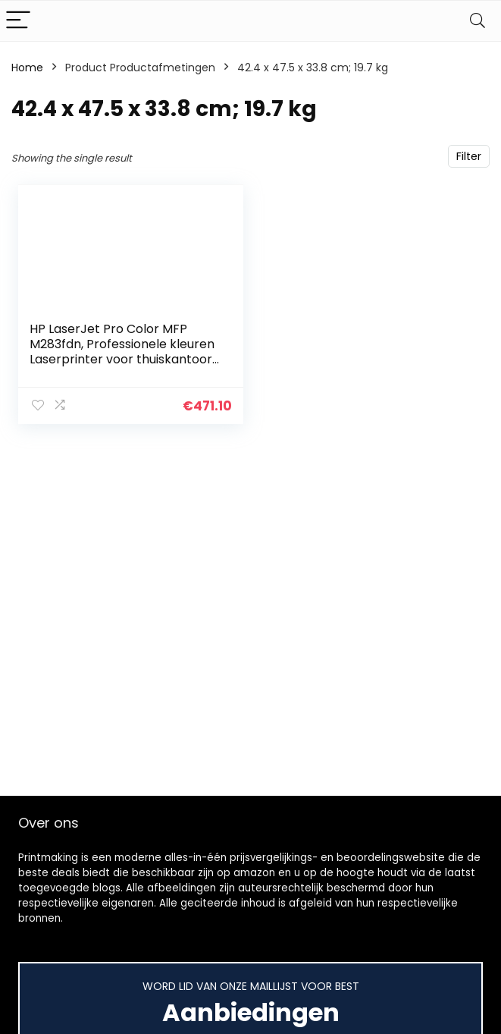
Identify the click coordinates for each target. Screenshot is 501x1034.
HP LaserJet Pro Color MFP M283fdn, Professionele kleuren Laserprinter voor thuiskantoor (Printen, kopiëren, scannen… (122, 351)
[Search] (477, 21)
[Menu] (18, 21)
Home (27, 67)
